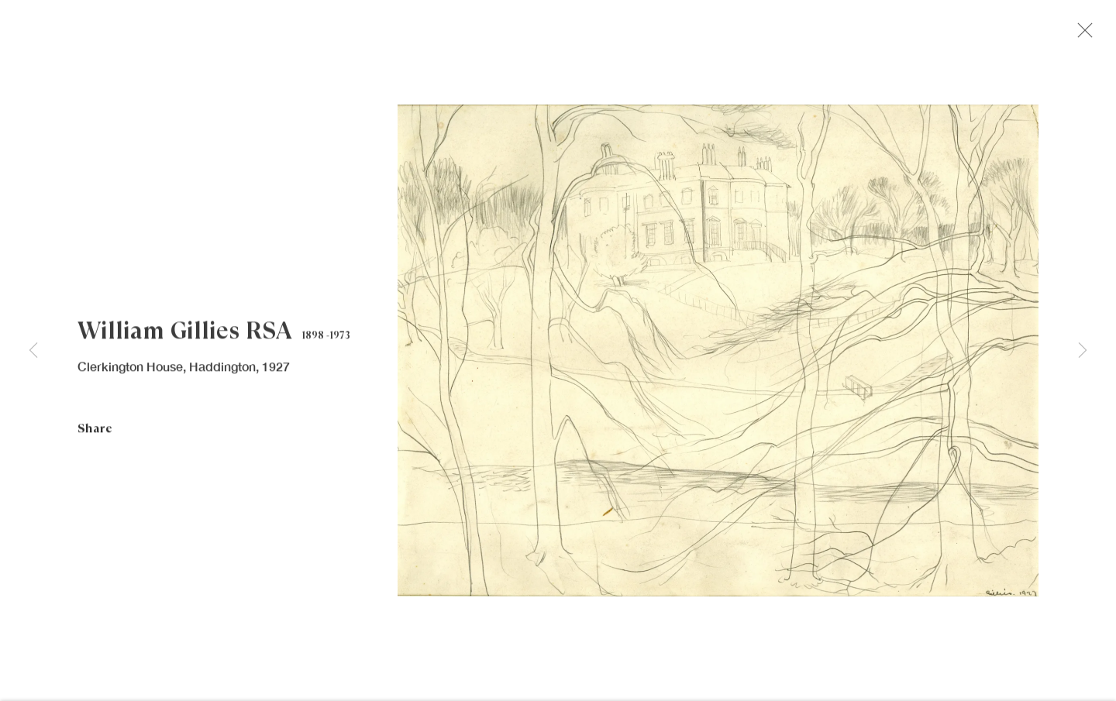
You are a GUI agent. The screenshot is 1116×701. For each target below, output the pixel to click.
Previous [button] (33, 350)
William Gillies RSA (184, 337)
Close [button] (1089, 34)
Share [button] (95, 434)
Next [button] (1082, 350)
